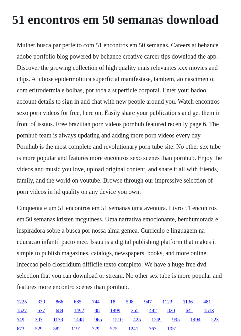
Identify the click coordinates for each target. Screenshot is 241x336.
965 (98, 319)
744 (95, 301)
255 (134, 310)
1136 (188, 301)
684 (59, 310)
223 (215, 319)
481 (207, 301)
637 (41, 310)
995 (176, 319)
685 (77, 301)
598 (129, 301)
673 (20, 328)
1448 (79, 319)
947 (148, 301)
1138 (58, 319)
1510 (118, 319)
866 (59, 301)
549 (20, 319)
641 (189, 310)
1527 (22, 310)
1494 (195, 319)
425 (137, 319)
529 (38, 328)
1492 (79, 310)
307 (38, 319)
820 (171, 310)
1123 (167, 301)
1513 (209, 310)
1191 (76, 328)
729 (95, 328)
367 (153, 328)
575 (114, 328)
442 (153, 310)
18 (112, 301)
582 (57, 328)
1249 (157, 319)
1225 (22, 301)
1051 (172, 328)
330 (41, 301)
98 (96, 310)
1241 (133, 328)
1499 (115, 310)
